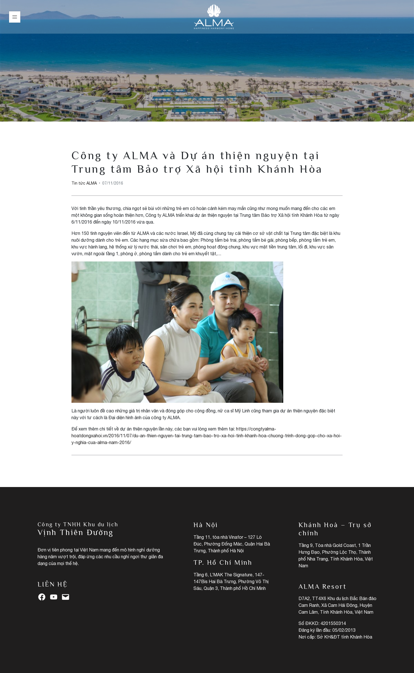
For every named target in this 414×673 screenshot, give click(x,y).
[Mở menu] (14, 17)
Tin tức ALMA (207, 67)
